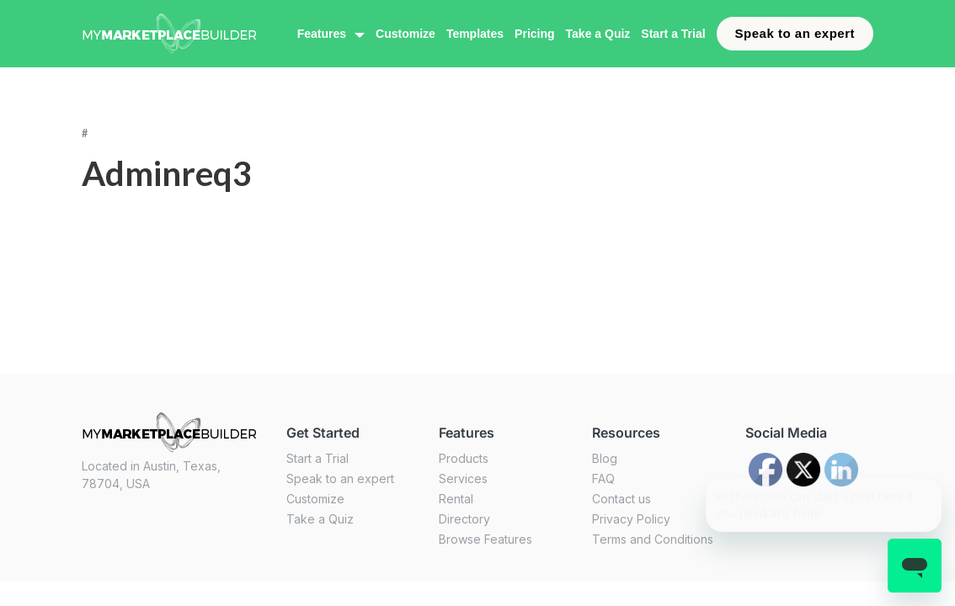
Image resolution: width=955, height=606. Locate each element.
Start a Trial (673, 33)
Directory (464, 519)
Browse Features (485, 539)
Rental (456, 499)
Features (321, 33)
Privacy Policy (631, 519)
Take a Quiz (598, 33)
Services (463, 478)
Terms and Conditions (652, 539)
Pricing (534, 33)
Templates (475, 33)
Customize (405, 33)
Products (463, 458)
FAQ (603, 478)
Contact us (621, 499)
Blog (604, 458)
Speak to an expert (795, 33)
